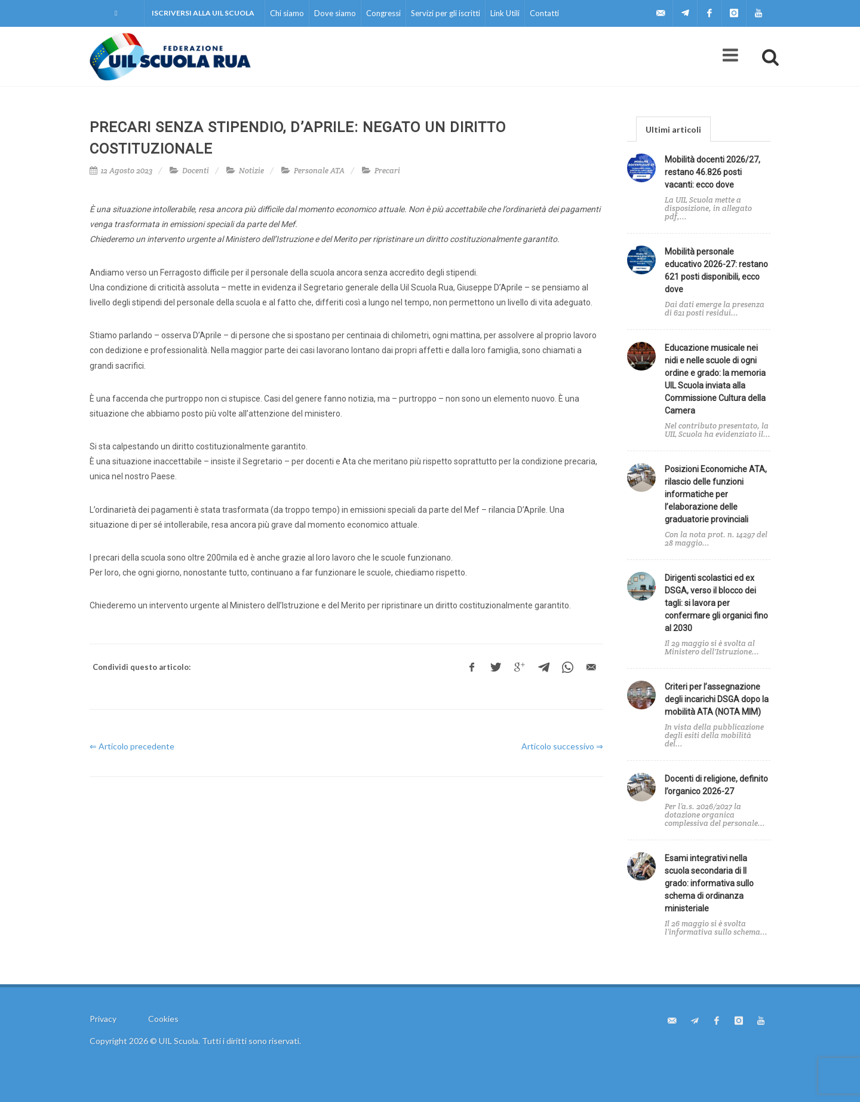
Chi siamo (287, 13)
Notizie (251, 171)
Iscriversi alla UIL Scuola (203, 12)
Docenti (195, 171)
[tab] (673, 129)
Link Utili (505, 13)
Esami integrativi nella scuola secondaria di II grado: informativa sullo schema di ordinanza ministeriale (709, 883)
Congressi (383, 13)
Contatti (544, 13)
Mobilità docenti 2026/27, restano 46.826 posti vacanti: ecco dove (712, 172)
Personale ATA (319, 171)
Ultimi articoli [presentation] (673, 129)
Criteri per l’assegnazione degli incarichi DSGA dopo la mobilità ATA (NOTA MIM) (717, 699)
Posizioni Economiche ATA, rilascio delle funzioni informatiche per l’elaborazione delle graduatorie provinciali (716, 494)
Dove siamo (335, 13)
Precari (387, 171)
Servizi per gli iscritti (445, 13)
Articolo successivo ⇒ (562, 746)
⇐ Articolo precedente (132, 746)
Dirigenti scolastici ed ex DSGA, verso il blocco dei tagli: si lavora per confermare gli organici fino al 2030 (716, 603)
